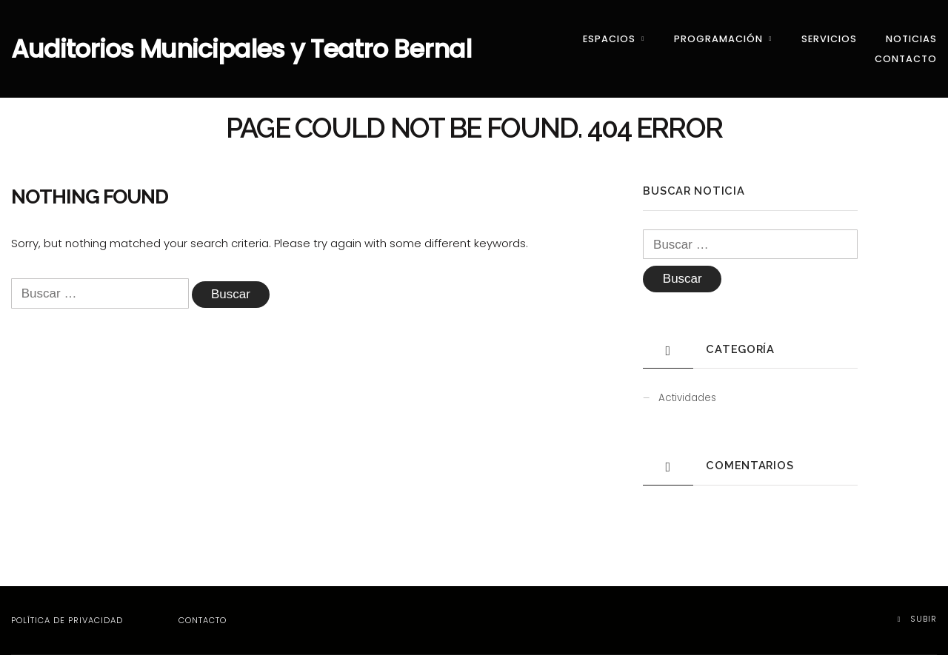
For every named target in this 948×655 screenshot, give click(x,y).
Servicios (829, 39)
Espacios (609, 39)
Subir (917, 619)
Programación (718, 39)
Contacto (906, 59)
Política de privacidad (67, 620)
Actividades (687, 398)
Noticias (911, 39)
